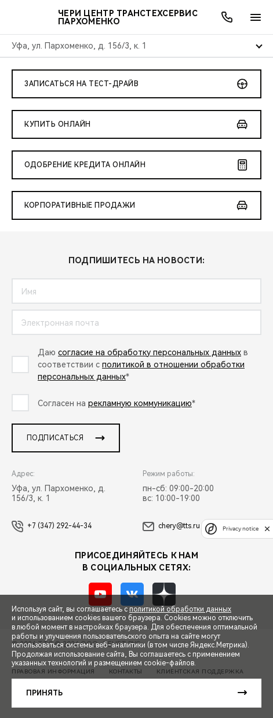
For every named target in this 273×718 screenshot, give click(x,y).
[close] (267, 528)
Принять (44, 693)
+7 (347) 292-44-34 (52, 526)
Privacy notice (241, 528)
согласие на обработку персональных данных (149, 352)
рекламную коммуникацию (140, 403)
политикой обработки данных (180, 609)
